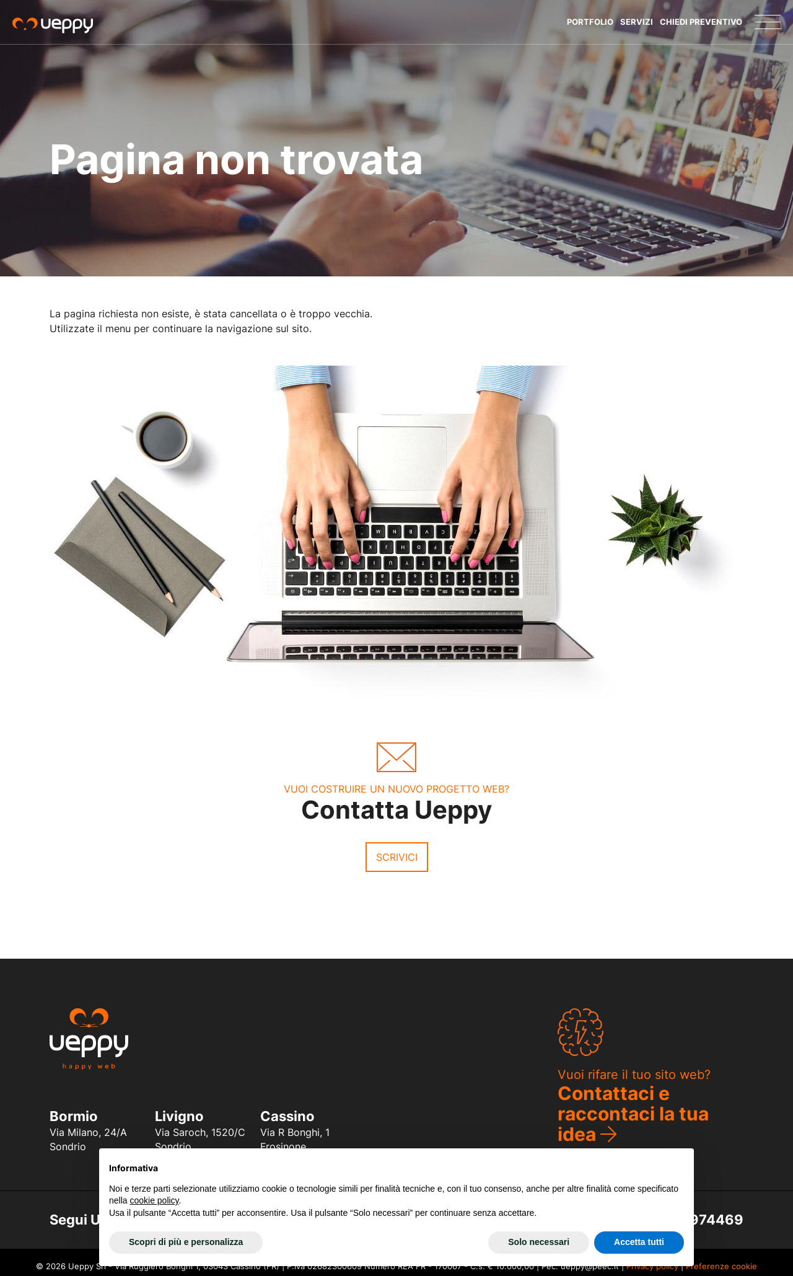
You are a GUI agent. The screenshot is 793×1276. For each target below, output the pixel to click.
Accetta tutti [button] (639, 1242)
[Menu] (768, 22)
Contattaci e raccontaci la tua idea (633, 1113)
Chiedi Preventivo (701, 22)
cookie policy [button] (153, 1200)
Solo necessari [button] (538, 1242)
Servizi (636, 22)
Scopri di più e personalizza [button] (186, 1242)
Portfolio (590, 22)
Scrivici (397, 857)
